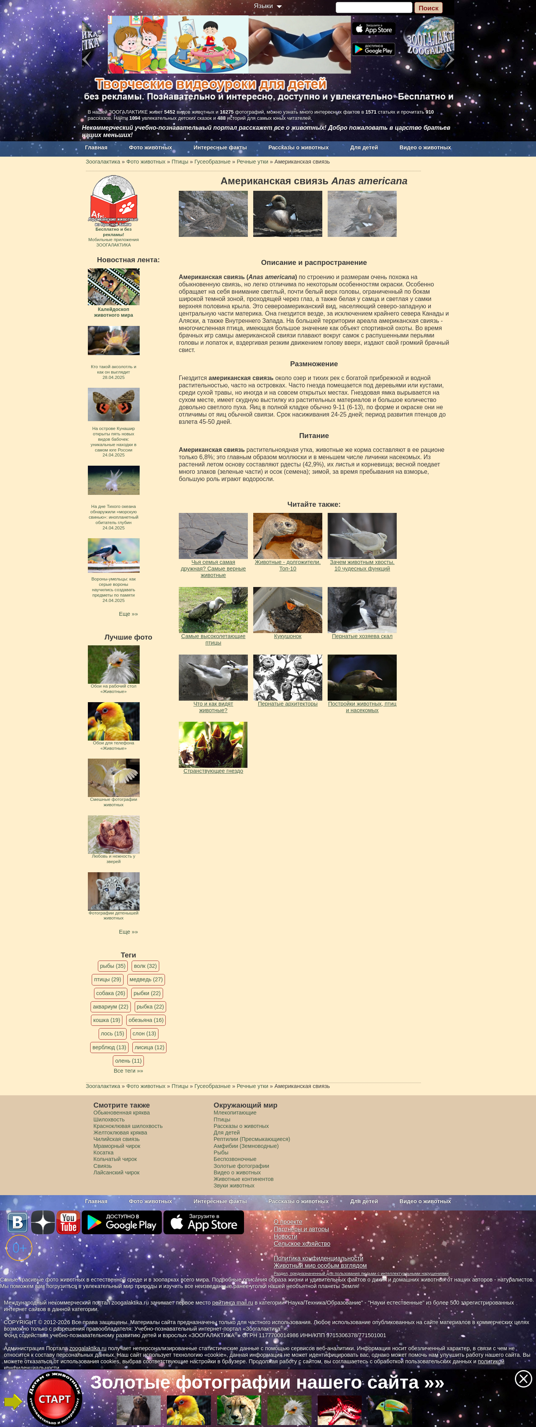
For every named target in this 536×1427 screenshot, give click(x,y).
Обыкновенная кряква (122, 1113)
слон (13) (144, 1033)
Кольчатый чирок (115, 1159)
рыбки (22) (147, 993)
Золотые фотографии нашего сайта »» (267, 1382)
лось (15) (112, 1033)
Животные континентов (244, 1179)
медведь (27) (146, 979)
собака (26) (110, 993)
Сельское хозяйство (302, 1243)
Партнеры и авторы (301, 1229)
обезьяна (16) (146, 1020)
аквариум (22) (110, 1007)
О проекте (288, 1222)
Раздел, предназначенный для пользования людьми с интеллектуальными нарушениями (361, 1273)
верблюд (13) (109, 1047)
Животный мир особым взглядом (320, 1265)
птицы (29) (107, 979)
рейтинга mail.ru (232, 1303)
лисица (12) (150, 1047)
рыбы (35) (113, 966)
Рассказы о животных (298, 147)
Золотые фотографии (241, 1166)
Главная (96, 147)
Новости (285, 1236)
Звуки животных (234, 1185)
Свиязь (103, 1166)
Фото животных (150, 147)
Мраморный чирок (117, 1146)
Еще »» (128, 614)
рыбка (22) (150, 1007)
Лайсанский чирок (117, 1172)
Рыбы (221, 1152)
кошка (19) (106, 1020)
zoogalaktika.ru (88, 1348)
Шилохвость (109, 1119)
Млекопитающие (235, 1113)
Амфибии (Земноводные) (246, 1146)
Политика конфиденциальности (319, 1258)
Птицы (222, 1119)
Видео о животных (425, 147)
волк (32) (145, 966)
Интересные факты (220, 147)
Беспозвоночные (235, 1159)
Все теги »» (128, 1071)
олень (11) (128, 1061)
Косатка (104, 1152)
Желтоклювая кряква (120, 1132)
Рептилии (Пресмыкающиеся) (252, 1139)
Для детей (364, 147)
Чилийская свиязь (117, 1139)
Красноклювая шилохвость (128, 1126)
